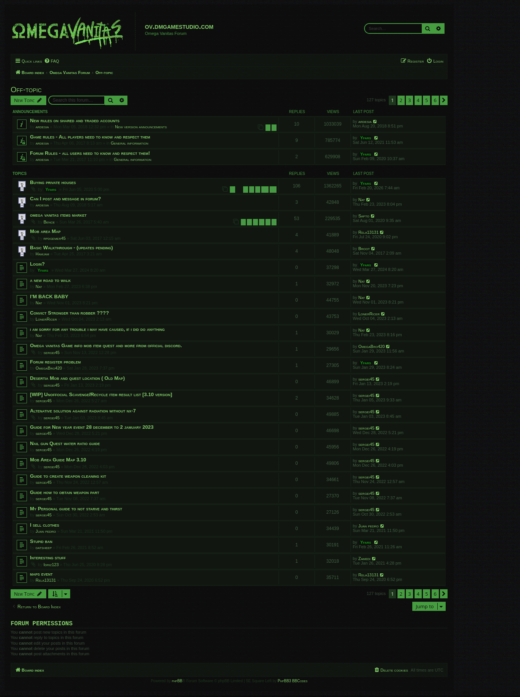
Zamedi (364, 558)
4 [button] (418, 100)
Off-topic (26, 89)
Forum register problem (55, 362)
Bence (49, 222)
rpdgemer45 (55, 238)
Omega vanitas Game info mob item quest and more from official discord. (106, 345)
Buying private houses (53, 182)
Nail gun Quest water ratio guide (65, 443)
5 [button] (426, 100)
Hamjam (42, 254)
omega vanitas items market (58, 215)
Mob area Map (45, 231)
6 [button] (435, 100)
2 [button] (401, 100)
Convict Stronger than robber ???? (69, 313)
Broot (364, 248)
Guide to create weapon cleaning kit (68, 476)
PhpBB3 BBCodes (292, 682)
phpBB (177, 682)
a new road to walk (50, 280)
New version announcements (141, 126)
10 (265, 189)
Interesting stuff (48, 557)
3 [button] (409, 100)
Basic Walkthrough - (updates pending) (71, 247)
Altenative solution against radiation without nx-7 (83, 411)
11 (273, 189)
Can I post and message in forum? (65, 198)
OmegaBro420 (371, 346)
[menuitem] (51, 61)
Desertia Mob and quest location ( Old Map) (77, 378)
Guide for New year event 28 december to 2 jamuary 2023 (92, 427)
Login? (37, 264)
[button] (444, 100)
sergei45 (52, 352)
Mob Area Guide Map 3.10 (58, 460)
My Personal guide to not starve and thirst (76, 508)
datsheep (44, 547)
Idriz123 (51, 564)
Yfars (365, 137)
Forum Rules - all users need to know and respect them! (90, 153)
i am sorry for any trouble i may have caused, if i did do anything (97, 329)
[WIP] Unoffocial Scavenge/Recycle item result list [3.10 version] (101, 394)
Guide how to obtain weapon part (64, 492)
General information (129, 143)
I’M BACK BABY (49, 296)
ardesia (42, 126)
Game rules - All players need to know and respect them (90, 137)
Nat (361, 199)
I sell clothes (44, 525)
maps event (41, 574)
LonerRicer (46, 319)
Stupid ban (41, 541)
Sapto (363, 216)
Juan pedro (46, 531)
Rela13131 (368, 232)
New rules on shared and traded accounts (74, 120)
